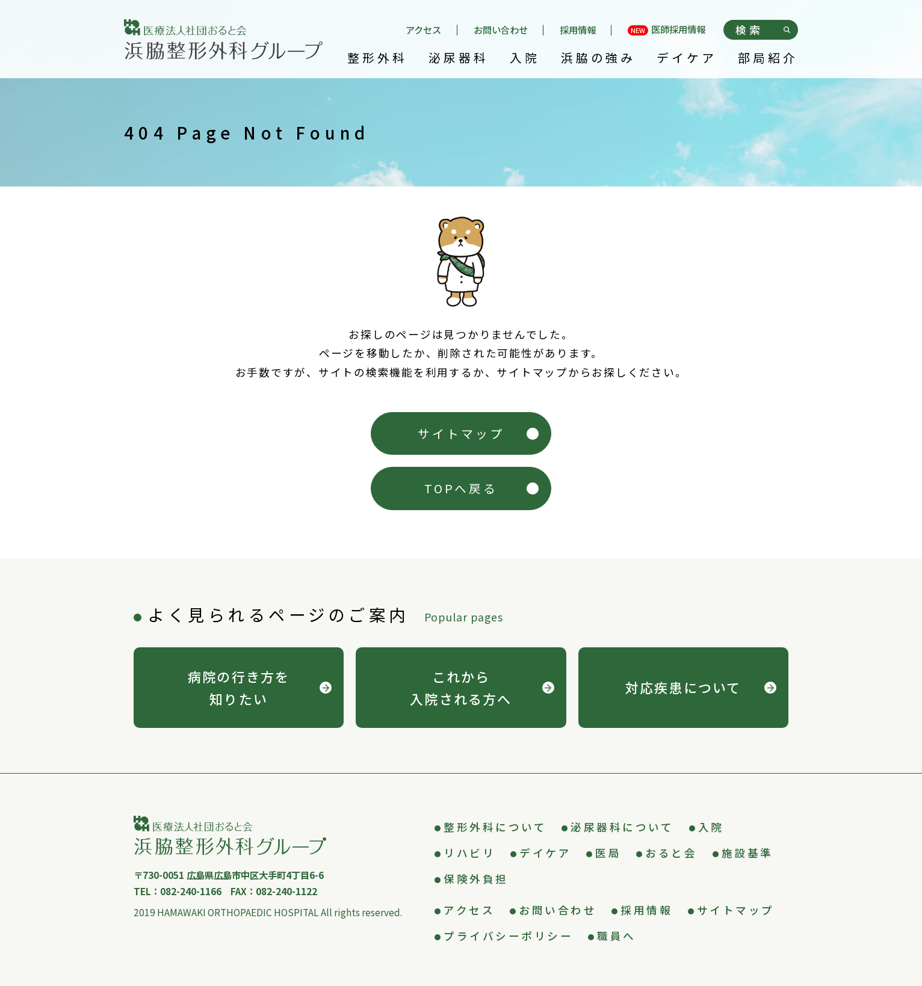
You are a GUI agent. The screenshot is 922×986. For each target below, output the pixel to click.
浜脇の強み (598, 59)
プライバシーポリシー (508, 935)
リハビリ (469, 852)
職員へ (616, 935)
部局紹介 (768, 59)
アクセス (423, 29)
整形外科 (377, 59)
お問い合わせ (501, 29)
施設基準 (747, 852)
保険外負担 (476, 878)
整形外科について (495, 826)
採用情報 (578, 29)
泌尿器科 (459, 59)
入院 (525, 59)
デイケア (687, 59)
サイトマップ (461, 433)
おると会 (671, 852)
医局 (608, 852)
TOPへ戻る (461, 488)
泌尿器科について (622, 826)
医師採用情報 (666, 30)
